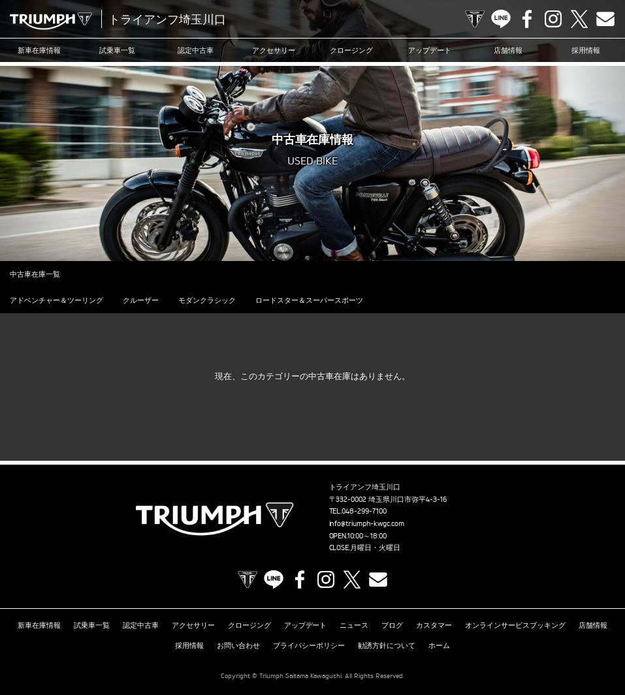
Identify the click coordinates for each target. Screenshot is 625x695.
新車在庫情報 (39, 50)
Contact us (605, 19)
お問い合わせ (238, 645)
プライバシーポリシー (309, 645)
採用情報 (585, 50)
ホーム (439, 645)
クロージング (351, 50)
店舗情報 (508, 50)
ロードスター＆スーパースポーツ (309, 300)
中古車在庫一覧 (35, 274)
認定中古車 (196, 50)
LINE (501, 19)
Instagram (553, 19)
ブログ (392, 625)
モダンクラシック (207, 300)
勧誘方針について (386, 645)
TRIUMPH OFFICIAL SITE (475, 19)
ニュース (354, 625)
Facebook (527, 19)
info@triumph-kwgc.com (367, 523)
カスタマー (434, 625)
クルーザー (141, 300)
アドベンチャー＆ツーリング (56, 300)
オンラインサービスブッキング (515, 625)
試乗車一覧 (117, 50)
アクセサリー (273, 50)
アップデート (429, 50)
